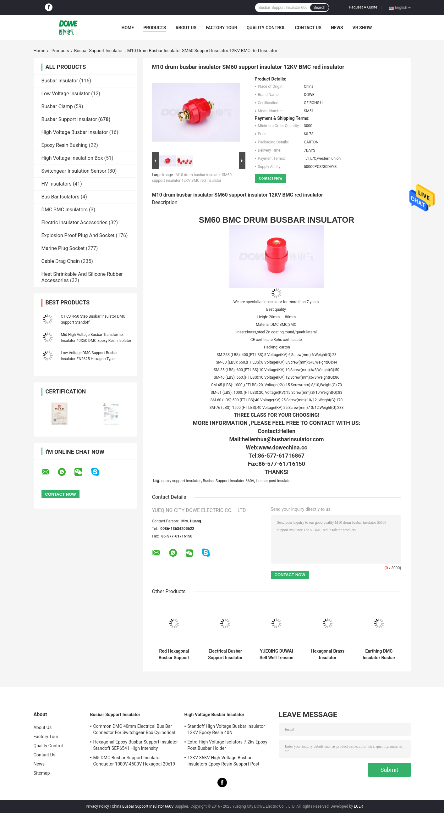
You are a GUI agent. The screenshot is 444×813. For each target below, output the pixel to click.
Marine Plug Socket (63, 248)
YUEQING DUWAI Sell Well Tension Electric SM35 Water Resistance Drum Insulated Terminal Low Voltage (276, 654)
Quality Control (266, 27)
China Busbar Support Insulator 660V (143, 806)
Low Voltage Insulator (65, 94)
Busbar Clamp (57, 106)
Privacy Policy (97, 806)
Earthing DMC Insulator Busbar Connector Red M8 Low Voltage (379, 654)
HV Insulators (56, 184)
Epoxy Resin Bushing (64, 145)
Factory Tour (221, 27)
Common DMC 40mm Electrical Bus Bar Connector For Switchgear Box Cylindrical (134, 729)
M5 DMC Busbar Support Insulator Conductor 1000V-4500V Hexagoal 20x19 (134, 760)
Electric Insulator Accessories (74, 223)
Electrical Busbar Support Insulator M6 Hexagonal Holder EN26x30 (225, 654)
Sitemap (42, 773)
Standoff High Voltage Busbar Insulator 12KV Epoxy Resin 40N (226, 729)
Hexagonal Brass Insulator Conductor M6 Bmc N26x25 (327, 654)
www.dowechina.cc (283, 447)
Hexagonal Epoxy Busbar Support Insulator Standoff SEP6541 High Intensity (135, 745)
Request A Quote (363, 7)
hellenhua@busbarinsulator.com (283, 439)
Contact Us (308, 27)
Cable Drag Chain (60, 261)
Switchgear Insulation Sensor (74, 171)
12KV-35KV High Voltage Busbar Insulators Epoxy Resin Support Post (224, 760)
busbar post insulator (274, 481)
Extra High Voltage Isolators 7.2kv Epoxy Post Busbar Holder (227, 745)
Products (154, 27)
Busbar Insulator (59, 81)
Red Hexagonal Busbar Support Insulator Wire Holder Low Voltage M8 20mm (174, 654)
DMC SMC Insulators (64, 210)
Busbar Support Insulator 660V (228, 481)
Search (319, 7)
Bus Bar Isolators (60, 197)
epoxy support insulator (181, 481)
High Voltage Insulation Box (72, 158)
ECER (358, 806)
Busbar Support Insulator (98, 50)
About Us (185, 27)
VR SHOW (362, 27)
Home (128, 27)
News (337, 27)
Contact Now (270, 178)
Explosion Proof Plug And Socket (78, 235)
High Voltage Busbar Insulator (74, 132)
